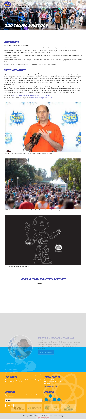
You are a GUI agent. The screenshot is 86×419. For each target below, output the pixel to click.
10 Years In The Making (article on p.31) (41, 98)
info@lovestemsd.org (50, 386)
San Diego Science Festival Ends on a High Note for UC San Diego (31, 95)
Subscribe (9, 406)
